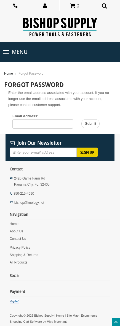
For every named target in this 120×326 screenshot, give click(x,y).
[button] (45, 5)
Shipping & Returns (24, 255)
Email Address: (25, 116)
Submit (90, 123)
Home (8, 73)
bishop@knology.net (29, 203)
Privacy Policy (20, 247)
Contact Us (18, 239)
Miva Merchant (57, 321)
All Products (18, 262)
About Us (16, 231)
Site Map (72, 315)
